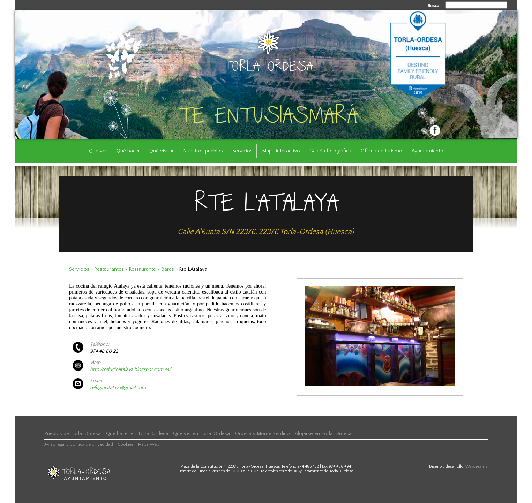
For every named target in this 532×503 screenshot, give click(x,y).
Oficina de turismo (381, 151)
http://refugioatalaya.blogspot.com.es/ (130, 369)
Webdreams (476, 466)
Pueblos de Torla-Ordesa (72, 433)
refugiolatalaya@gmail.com (118, 387)
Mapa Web (148, 444)
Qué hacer (128, 151)
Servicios (242, 151)
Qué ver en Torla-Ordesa (201, 433)
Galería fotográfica (330, 151)
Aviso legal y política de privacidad (78, 444)
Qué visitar (161, 151)
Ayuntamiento (427, 151)
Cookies (126, 444)
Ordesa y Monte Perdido (262, 433)
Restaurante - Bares (151, 269)
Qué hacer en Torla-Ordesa (137, 433)
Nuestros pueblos (203, 151)
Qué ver (98, 151)
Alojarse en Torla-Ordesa (323, 433)
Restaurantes (109, 269)
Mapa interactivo (281, 151)
